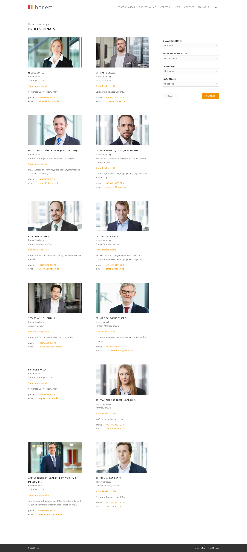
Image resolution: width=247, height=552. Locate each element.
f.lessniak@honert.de (48, 268)
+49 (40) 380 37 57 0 (115, 97)
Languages (170, 65)
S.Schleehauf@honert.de (50, 346)
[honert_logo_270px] (40, 7)
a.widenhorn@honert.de (50, 514)
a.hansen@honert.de (116, 186)
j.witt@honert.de (113, 506)
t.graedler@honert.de (48, 183)
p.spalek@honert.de (48, 398)
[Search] (216, 7)
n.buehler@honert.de (48, 101)
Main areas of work (175, 53)
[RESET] (170, 94)
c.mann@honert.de (115, 268)
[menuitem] (126, 7)
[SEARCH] (210, 94)
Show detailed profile (38, 86)
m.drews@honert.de (115, 101)
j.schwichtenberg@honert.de (119, 350)
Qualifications (172, 40)
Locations (169, 77)
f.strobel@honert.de (115, 428)
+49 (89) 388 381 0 (46, 97)
